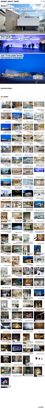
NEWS (16, 1)
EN (43, 1)
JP (41, 1)
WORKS (4, 1)
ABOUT (10, 1)
